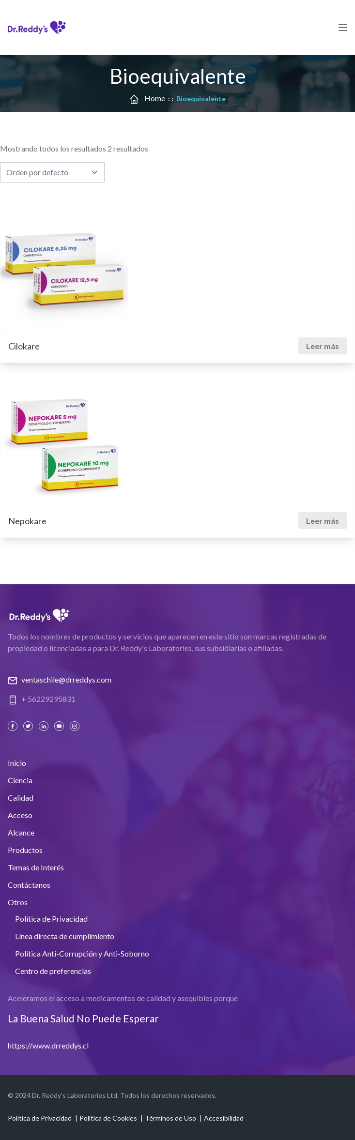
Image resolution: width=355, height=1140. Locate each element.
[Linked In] (44, 726)
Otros (18, 902)
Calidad (20, 797)
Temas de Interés (36, 867)
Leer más (322, 345)
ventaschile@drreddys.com (66, 679)
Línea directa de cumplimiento (64, 936)
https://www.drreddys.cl (48, 1045)
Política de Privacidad (51, 918)
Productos (25, 849)
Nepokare (27, 521)
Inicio (17, 762)
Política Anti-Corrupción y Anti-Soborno (82, 953)
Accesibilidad (224, 1118)
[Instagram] (75, 726)
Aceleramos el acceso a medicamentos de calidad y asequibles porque (123, 998)
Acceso (20, 815)
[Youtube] (60, 726)
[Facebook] (13, 726)
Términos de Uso (170, 1118)
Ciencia (20, 780)
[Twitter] (29, 726)
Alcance (21, 832)
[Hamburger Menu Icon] (343, 27)
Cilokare (24, 346)
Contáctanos (29, 884)
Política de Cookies (108, 1118)
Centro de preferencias (53, 970)
